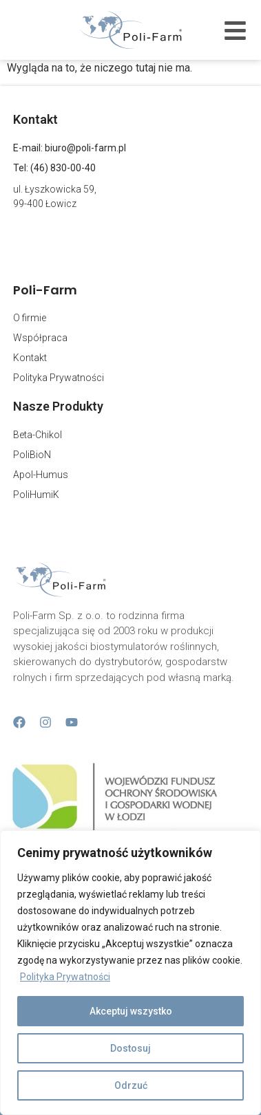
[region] (130, 972)
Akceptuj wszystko (131, 1011)
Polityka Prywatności (65, 976)
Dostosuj (130, 1048)
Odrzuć (130, 1085)
